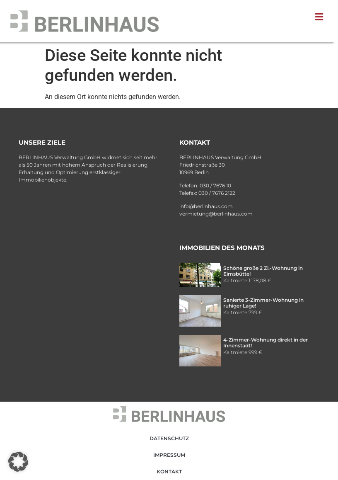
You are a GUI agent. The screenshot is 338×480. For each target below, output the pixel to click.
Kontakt (169, 471)
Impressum (169, 455)
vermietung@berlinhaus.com (216, 214)
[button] (321, 17)
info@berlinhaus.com (206, 206)
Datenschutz (169, 438)
